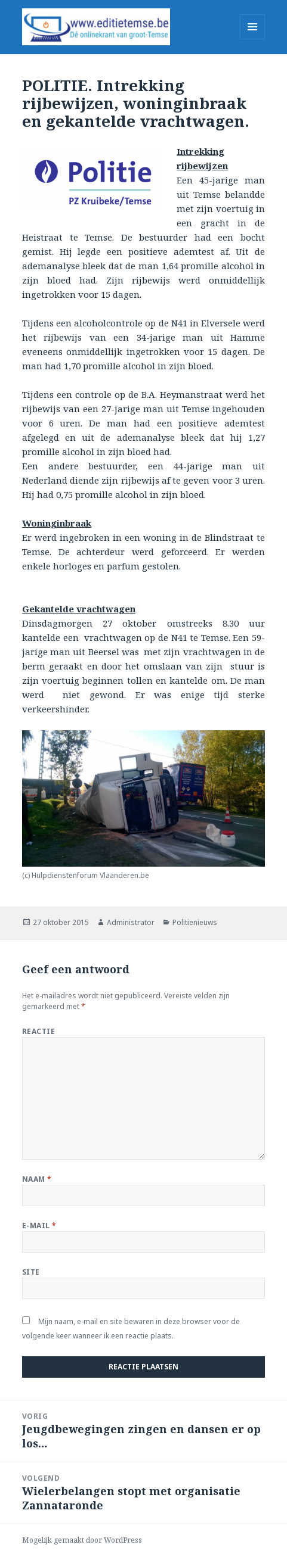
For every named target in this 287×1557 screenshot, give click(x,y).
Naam (37, 1179)
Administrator (131, 922)
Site (31, 1272)
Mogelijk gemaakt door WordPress (82, 1540)
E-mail (39, 1225)
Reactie (38, 1031)
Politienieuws (194, 922)
